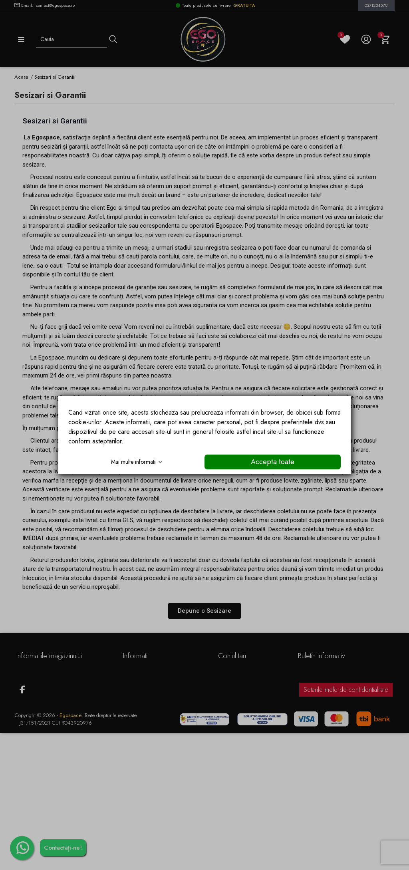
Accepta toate (272, 462)
